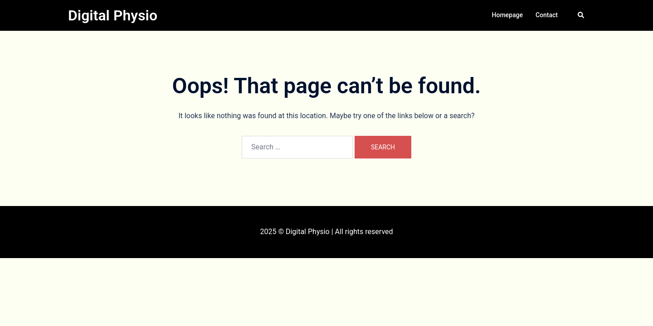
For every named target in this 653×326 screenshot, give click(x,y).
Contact (547, 15)
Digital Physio (112, 15)
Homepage (507, 15)
